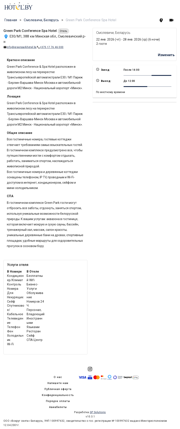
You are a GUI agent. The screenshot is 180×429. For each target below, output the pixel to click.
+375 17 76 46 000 (52, 47)
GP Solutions (98, 412)
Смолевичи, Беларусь (41, 20)
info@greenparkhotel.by (22, 47)
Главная (10, 20)
